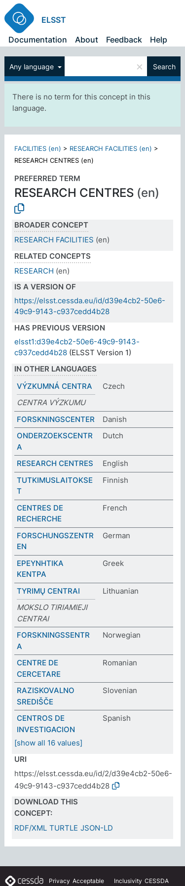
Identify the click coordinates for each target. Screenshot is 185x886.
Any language (32, 66)
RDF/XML (30, 828)
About (86, 40)
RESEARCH (34, 271)
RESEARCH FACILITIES (54, 239)
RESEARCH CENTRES (55, 463)
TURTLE (63, 828)
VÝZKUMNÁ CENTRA (54, 386)
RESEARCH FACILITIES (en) (111, 148)
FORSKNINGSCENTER (56, 419)
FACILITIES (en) (37, 148)
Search (164, 66)
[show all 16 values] (48, 742)
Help (158, 40)
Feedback (124, 40)
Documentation (37, 40)
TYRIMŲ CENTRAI (48, 591)
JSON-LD (96, 828)
